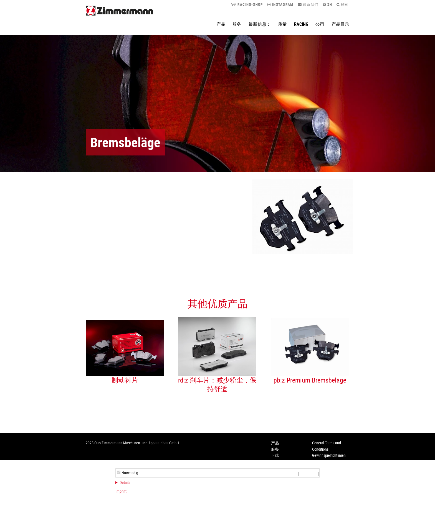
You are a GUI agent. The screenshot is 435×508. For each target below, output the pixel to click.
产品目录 (340, 24)
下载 (275, 455)
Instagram (280, 4)
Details (125, 482)
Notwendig (130, 472)
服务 (236, 24)
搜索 (342, 4)
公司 (319, 24)
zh (327, 4)
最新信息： (260, 24)
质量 (282, 24)
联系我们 (308, 4)
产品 (220, 24)
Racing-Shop (246, 4)
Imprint (121, 491)
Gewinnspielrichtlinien (329, 455)
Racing (301, 24)
